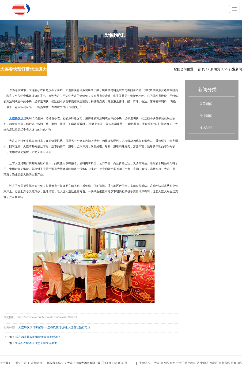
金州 (172, 363)
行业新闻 (235, 69)
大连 (157, 363)
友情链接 (36, 363)
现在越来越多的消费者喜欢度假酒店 (37, 337)
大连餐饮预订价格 (56, 327)
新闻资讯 (216, 69)
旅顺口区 (236, 363)
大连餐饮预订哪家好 (31, 327)
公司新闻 (205, 104)
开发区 (165, 363)
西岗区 (213, 363)
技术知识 (205, 128)
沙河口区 (194, 363)
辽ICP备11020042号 (114, 363)
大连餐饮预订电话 (79, 327)
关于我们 (5, 363)
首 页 (201, 69)
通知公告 (21, 363)
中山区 (204, 363)
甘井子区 (181, 363)
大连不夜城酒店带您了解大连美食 (36, 343)
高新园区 (224, 363)
